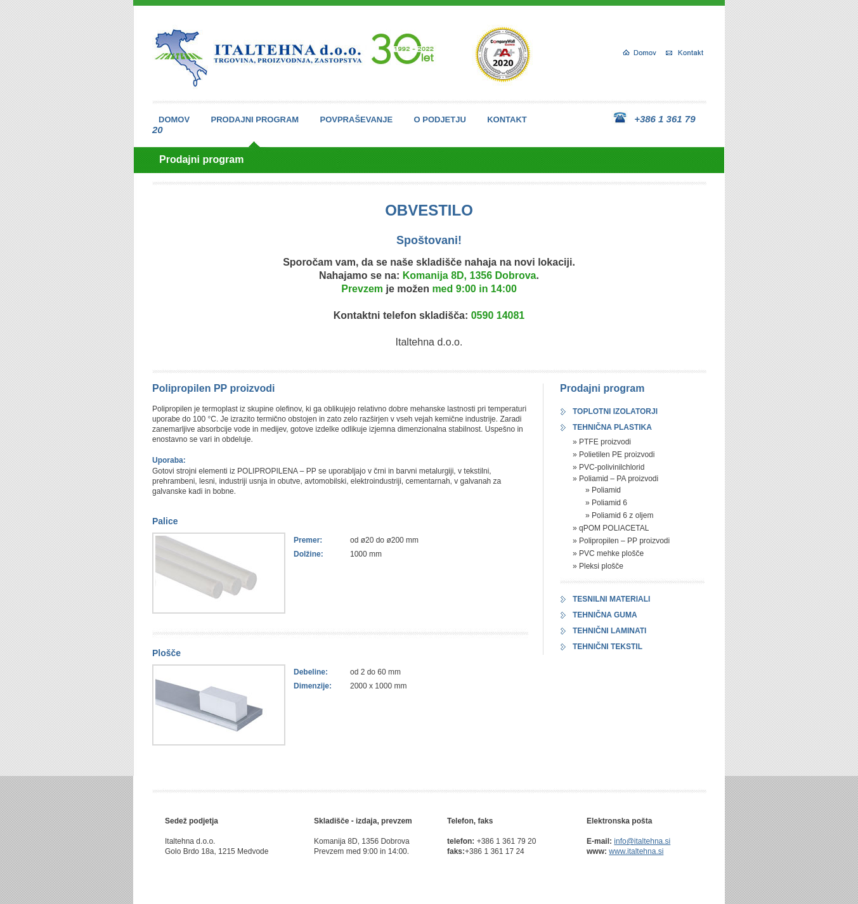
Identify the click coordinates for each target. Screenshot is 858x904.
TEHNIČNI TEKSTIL (607, 646)
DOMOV (174, 119)
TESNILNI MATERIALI (611, 599)
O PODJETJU (439, 119)
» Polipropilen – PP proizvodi (621, 540)
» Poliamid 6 (606, 502)
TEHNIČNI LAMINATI (609, 630)
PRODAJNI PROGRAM (255, 119)
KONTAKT (507, 119)
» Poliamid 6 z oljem (619, 515)
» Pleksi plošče (598, 566)
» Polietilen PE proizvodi (613, 454)
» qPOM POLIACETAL (611, 528)
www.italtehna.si (636, 851)
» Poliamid (603, 490)
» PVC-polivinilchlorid (608, 467)
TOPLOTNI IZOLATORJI (615, 411)
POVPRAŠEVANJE (356, 119)
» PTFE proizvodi (602, 441)
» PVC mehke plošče (608, 553)
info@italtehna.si (642, 841)
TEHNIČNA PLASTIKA (612, 427)
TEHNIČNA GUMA (605, 614)
